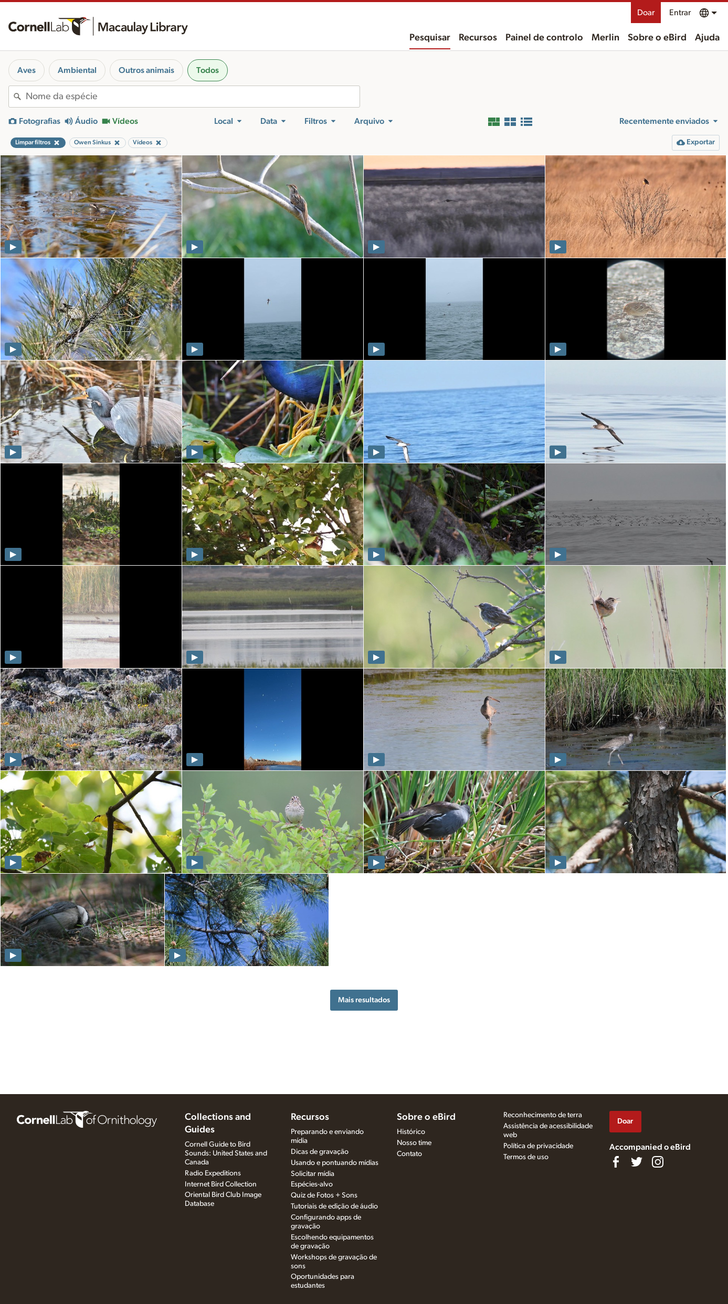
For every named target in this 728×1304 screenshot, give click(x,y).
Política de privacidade (538, 1146)
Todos (207, 70)
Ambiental (77, 70)
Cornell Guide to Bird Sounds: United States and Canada (226, 1153)
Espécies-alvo (312, 1184)
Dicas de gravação (320, 1151)
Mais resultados (364, 1000)
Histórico (411, 1132)
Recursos (478, 38)
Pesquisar (429, 38)
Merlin (605, 38)
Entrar (680, 12)
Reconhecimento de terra (542, 1115)
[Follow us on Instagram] (657, 1161)
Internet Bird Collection (221, 1184)
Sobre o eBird (657, 38)
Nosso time (414, 1143)
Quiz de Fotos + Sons (324, 1195)
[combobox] (193, 96)
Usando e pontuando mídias (334, 1163)
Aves (26, 70)
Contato (409, 1154)
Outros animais (146, 70)
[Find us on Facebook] (615, 1161)
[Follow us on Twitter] (636, 1161)
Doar (646, 12)
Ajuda (707, 38)
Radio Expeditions (213, 1173)
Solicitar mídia (312, 1174)
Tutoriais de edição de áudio (334, 1206)
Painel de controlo (544, 38)
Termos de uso (525, 1157)
